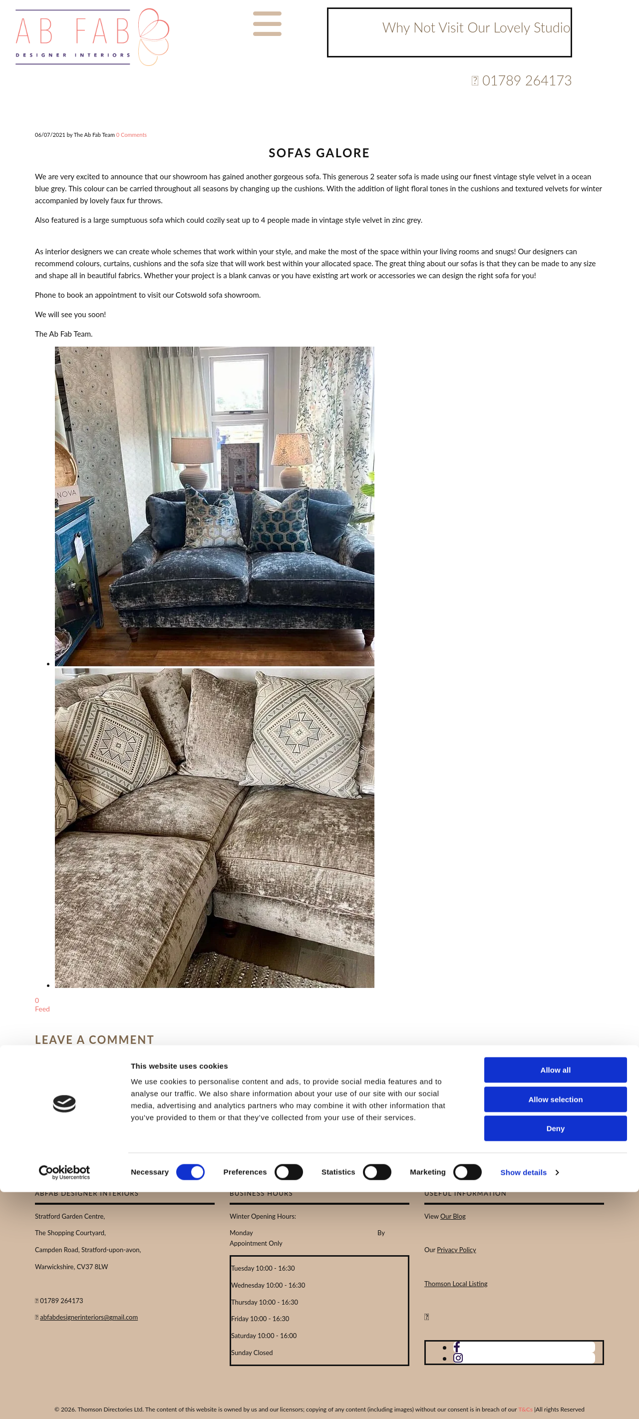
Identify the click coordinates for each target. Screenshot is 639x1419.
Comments (131, 134)
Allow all (556, 1297)
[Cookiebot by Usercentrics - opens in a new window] (64, 1399)
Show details (524, 1399)
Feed (42, 1008)
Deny (556, 1355)
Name (45, 1060)
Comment (279, 1060)
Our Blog (453, 1216)
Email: (158, 1060)
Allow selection (555, 1326)
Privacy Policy (456, 1250)
